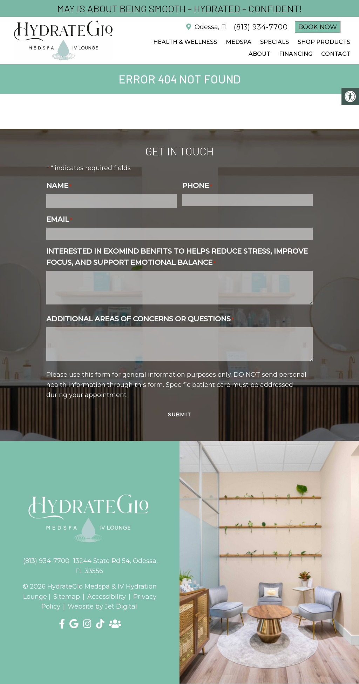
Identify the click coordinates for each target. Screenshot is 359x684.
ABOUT (259, 54)
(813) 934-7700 (261, 27)
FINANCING (295, 54)
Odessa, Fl (210, 27)
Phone (197, 185)
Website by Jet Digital (102, 606)
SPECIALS (274, 42)
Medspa (238, 42)
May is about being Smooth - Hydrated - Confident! (179, 8)
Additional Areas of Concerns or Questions (139, 319)
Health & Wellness (185, 42)
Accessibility (106, 597)
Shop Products (324, 42)
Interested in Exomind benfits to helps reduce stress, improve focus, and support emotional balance (177, 257)
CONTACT (335, 54)
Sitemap (66, 597)
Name (58, 185)
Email (59, 219)
